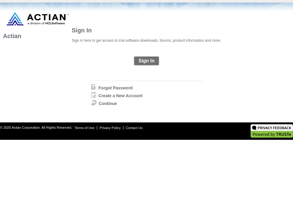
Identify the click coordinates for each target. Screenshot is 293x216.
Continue (108, 103)
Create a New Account (120, 95)
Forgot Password (115, 88)
